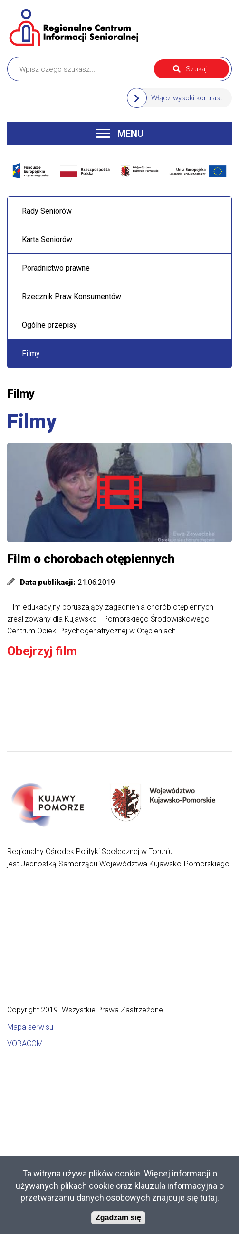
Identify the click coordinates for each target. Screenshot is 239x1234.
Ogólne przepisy (49, 325)
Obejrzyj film (42, 651)
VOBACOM (25, 1043)
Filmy (31, 353)
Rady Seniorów (47, 210)
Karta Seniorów (47, 239)
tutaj (208, 1198)
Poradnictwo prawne (56, 267)
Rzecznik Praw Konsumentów (71, 296)
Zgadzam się (118, 1218)
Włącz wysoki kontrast (186, 98)
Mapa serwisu (30, 1026)
